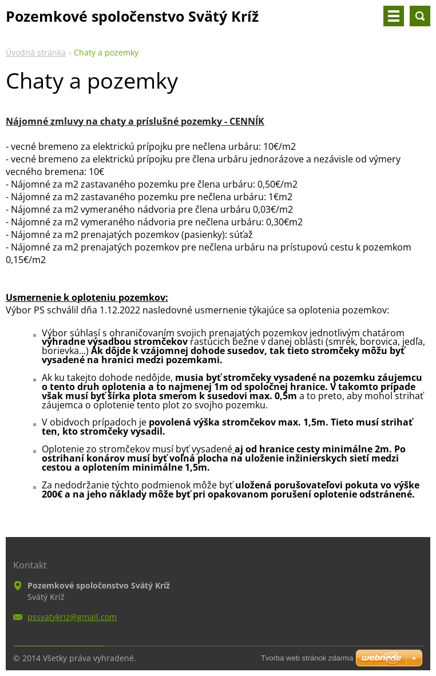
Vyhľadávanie (420, 16)
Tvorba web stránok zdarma (307, 658)
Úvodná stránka (36, 52)
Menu (393, 16)
